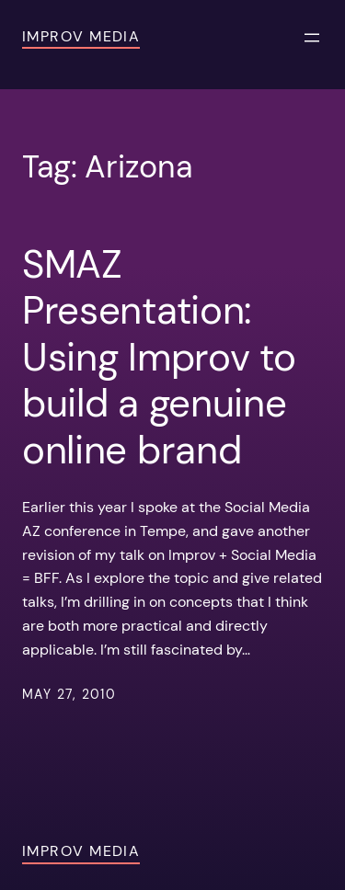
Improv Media (81, 36)
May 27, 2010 (69, 694)
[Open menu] (312, 38)
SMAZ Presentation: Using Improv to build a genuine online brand (158, 358)
